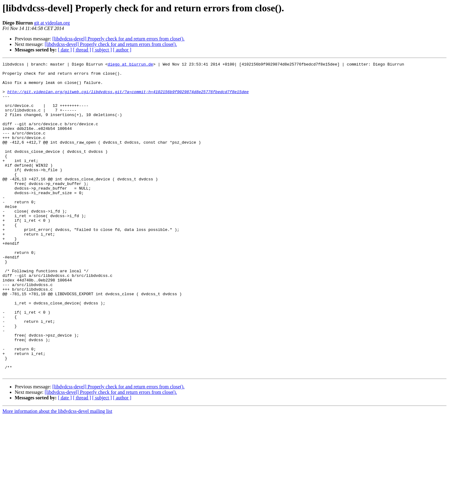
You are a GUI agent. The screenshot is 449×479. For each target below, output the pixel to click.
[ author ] (122, 49)
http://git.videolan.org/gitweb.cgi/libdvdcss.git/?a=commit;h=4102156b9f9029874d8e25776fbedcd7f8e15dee (128, 98)
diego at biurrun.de (130, 65)
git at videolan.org (52, 22)
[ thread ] (82, 49)
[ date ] (65, 49)
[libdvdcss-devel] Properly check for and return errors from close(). (118, 38)
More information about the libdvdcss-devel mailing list (57, 473)
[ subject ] (102, 49)
